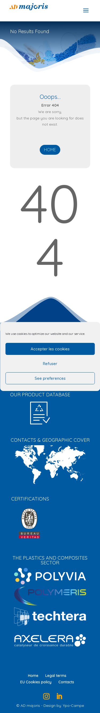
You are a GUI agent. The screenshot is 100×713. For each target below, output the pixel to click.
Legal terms (55, 675)
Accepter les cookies (50, 348)
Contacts (66, 682)
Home (50, 149)
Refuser (50, 363)
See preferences (50, 378)
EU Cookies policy (35, 682)
